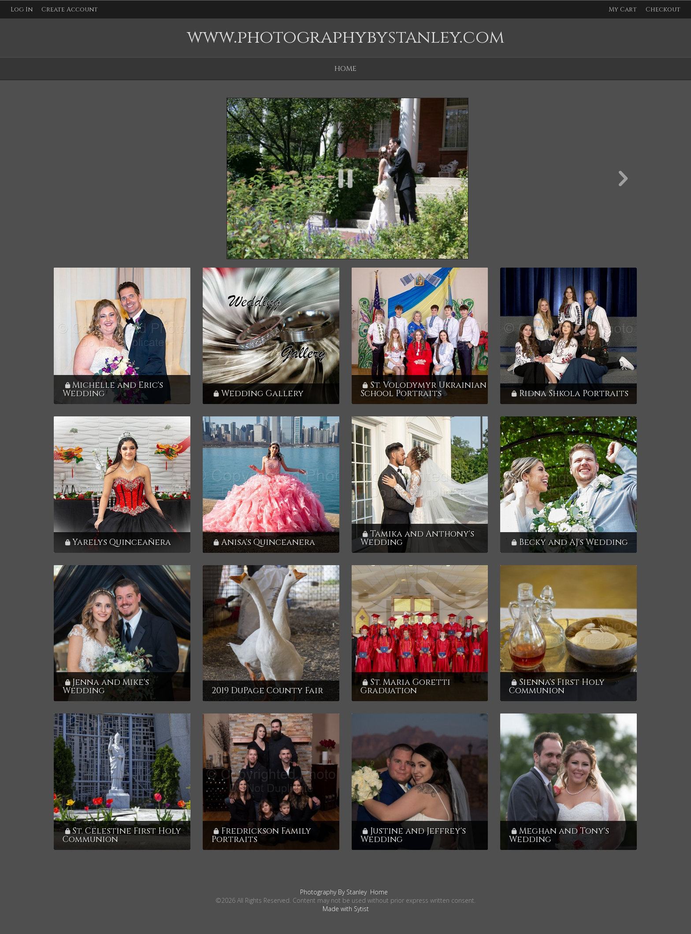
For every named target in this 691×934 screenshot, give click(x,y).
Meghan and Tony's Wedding (559, 835)
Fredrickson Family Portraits (261, 835)
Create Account (69, 9)
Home (345, 69)
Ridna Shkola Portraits (573, 393)
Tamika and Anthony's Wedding (417, 538)
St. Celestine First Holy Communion (122, 835)
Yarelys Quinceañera (121, 542)
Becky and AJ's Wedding (573, 542)
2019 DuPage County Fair (267, 690)
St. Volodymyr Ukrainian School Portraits (423, 389)
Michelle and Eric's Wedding (113, 389)
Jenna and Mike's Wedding (106, 686)
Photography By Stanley (333, 892)
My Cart (624, 9)
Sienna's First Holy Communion (556, 686)
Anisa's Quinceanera (268, 542)
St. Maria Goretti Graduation (405, 686)
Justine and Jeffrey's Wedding (413, 835)
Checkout (663, 9)
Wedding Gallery (262, 393)
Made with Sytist (346, 909)
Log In (22, 9)
